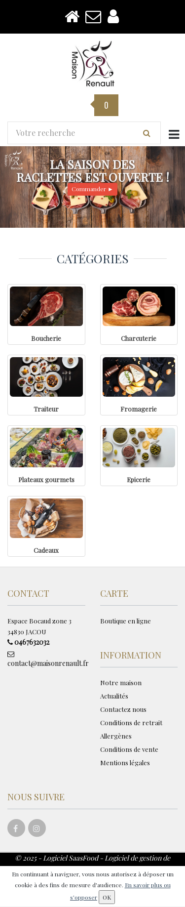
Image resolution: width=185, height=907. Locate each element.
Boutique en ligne (125, 621)
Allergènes (116, 736)
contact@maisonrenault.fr (46, 659)
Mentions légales (125, 762)
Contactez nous (123, 709)
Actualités (114, 696)
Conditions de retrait (131, 722)
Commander (92, 189)
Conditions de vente (129, 749)
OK (107, 897)
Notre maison (121, 682)
